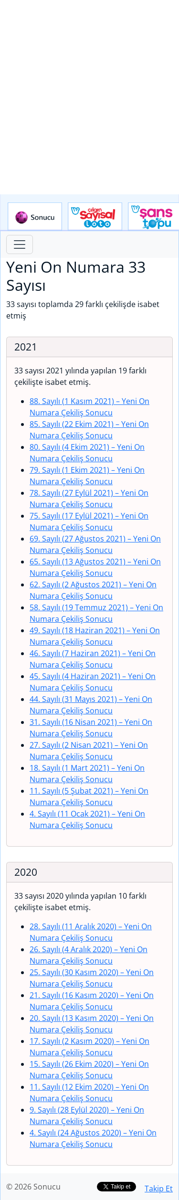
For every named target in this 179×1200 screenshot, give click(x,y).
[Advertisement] (89, 97)
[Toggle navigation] (19, 244)
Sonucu (35, 216)
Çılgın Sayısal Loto (95, 216)
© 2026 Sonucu (33, 1186)
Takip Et (159, 1188)
